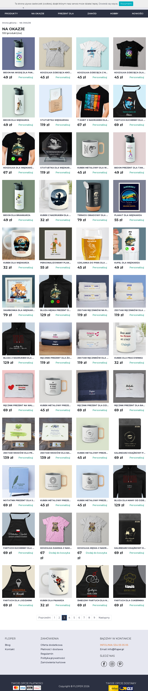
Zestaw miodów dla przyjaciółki (19, 453)
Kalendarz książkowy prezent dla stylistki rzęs (130, 453)
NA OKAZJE (38, 13)
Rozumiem (121, 4)
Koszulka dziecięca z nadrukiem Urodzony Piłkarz (93, 72)
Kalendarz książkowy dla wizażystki (130, 548)
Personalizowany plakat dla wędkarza (56, 263)
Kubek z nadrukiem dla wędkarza (56, 215)
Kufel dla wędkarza (126, 263)
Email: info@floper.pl (110, 644)
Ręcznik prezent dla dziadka (93, 405)
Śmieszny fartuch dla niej (92, 595)
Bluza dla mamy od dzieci (128, 500)
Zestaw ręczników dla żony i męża (130, 310)
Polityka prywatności (51, 653)
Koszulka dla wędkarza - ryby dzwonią (19, 168)
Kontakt (9, 644)
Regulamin (46, 649)
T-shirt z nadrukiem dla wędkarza (93, 120)
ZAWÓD (91, 13)
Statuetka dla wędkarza (54, 168)
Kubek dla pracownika (127, 358)
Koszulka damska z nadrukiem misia (56, 548)
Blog (7, 640)
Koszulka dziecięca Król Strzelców (56, 72)
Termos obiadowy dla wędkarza (93, 215)
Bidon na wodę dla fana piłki (19, 72)
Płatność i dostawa (50, 644)
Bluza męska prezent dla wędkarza (56, 310)
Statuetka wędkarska (53, 120)
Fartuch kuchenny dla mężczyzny (19, 548)
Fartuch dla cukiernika (128, 595)
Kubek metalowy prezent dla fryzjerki (56, 500)
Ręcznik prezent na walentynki (19, 405)
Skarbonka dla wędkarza (18, 310)
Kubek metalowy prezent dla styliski (93, 453)
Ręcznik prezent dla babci (129, 405)
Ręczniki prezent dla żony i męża (56, 358)
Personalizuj (26, 77)
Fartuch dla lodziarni (16, 595)
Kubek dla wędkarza (15, 263)
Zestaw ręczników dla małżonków (93, 358)
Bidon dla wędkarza (15, 120)
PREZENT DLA (66, 13)
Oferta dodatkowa (50, 640)
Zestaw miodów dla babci (54, 453)
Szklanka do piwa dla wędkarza (93, 263)
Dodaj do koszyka (60, 553)
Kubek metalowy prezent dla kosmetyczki (93, 500)
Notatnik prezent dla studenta (19, 500)
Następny (103, 613)
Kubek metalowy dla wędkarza (93, 168)
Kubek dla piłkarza (51, 595)
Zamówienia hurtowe (51, 657)
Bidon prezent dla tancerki (130, 168)
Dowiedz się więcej (105, 4)
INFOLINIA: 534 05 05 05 (113, 640)
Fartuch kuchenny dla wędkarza (130, 120)
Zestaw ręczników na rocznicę (93, 310)
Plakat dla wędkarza (126, 215)
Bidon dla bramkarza (15, 215)
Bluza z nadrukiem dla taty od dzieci (19, 358)
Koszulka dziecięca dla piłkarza (130, 72)
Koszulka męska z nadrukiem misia (93, 548)
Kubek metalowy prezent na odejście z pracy (56, 405)
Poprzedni (45, 613)
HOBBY (113, 13)
